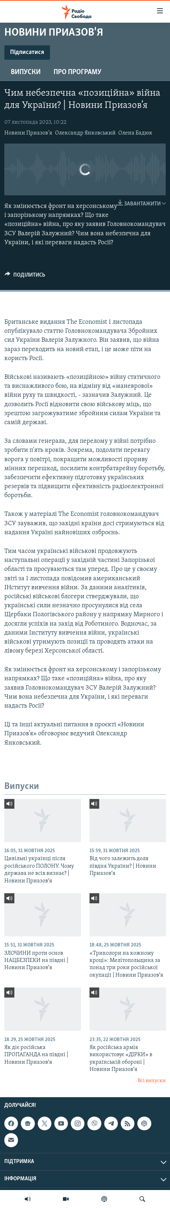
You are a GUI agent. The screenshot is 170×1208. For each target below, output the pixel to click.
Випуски (26, 72)
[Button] (25, 276)
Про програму (77, 72)
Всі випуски (152, 1081)
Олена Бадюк (135, 133)
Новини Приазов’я (28, 133)
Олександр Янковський (85, 133)
